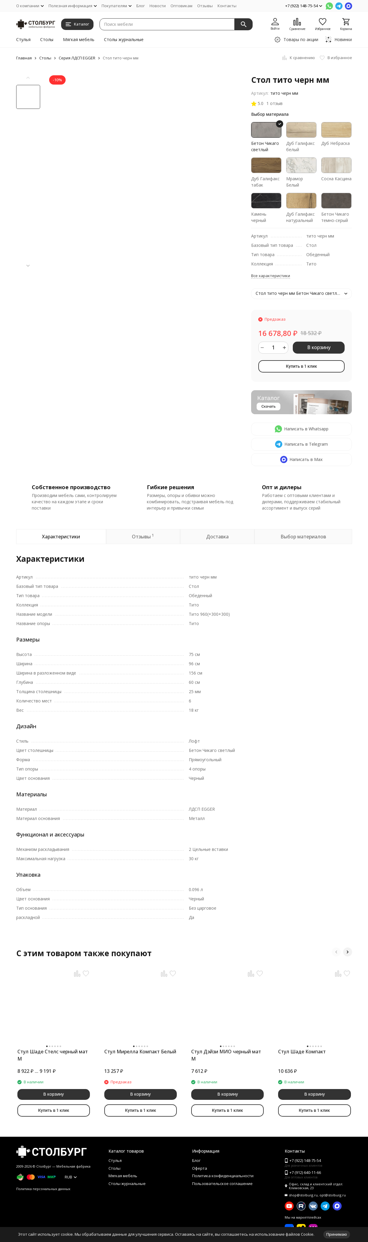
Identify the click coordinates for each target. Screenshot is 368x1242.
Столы (46, 39)
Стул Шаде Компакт (302, 1051)
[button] (28, 265)
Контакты (227, 5)
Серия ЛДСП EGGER (77, 58)
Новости (158, 5)
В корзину (319, 347)
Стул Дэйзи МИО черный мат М (226, 1055)
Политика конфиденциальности (223, 1175)
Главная (24, 58)
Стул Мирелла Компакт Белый (140, 1051)
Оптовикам (181, 5)
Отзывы (205, 5)
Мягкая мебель (78, 39)
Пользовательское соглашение (222, 1183)
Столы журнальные (124, 39)
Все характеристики (270, 275)
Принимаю (336, 1234)
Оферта (199, 1168)
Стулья (23, 39)
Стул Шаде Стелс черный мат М (52, 1055)
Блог (140, 5)
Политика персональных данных (43, 1189)
